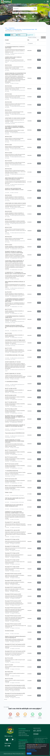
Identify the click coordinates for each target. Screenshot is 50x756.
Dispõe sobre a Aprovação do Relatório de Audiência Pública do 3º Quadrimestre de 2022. (15, 575)
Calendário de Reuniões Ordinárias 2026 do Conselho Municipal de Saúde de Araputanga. (15, 129)
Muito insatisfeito (10, 716)
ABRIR (39, 50)
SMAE (36, 12)
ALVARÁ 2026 (24, 17)
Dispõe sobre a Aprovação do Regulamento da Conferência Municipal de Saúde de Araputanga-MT (15, 602)
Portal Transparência (23, 742)
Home (6, 28)
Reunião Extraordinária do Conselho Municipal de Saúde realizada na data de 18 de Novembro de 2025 (15, 162)
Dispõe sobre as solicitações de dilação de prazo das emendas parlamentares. (15, 568)
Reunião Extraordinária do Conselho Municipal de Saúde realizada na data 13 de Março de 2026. (15, 87)
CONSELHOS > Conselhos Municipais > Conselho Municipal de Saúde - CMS (21, 29)
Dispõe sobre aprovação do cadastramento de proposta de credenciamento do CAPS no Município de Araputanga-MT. (15, 524)
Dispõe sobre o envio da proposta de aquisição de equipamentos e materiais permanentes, (15, 555)
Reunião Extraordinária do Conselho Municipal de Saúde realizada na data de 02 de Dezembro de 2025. (15, 154)
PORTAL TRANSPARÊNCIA (23, 12)
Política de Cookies (23, 734)
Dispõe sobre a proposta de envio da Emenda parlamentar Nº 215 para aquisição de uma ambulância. (15, 541)
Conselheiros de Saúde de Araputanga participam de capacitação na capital (15, 120)
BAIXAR (30, 35)
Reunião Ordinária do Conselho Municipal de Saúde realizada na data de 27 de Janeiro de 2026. (15, 138)
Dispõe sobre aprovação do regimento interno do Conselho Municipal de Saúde (15, 695)
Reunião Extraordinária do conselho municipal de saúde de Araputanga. (15, 659)
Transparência (11, 28)
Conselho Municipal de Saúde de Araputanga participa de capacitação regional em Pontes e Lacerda (15, 205)
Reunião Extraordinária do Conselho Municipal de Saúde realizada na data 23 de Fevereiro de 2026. (15, 95)
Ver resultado (6, 707)
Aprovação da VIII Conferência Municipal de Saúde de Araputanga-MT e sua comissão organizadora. (15, 653)
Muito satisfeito (40, 716)
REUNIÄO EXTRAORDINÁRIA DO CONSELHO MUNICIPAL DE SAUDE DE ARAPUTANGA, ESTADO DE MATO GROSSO (15, 221)
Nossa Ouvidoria (22, 743)
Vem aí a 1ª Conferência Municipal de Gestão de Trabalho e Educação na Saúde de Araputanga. (15, 472)
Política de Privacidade (24, 735)
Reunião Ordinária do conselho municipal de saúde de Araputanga (15, 666)
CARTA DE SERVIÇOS (16, 17)
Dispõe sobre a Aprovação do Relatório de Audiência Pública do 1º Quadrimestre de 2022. (15, 589)
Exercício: (7, 34)
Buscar (43, 37)
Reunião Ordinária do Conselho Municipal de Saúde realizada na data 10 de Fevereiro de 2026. (15, 112)
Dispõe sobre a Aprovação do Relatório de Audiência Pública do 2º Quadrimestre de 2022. (15, 582)
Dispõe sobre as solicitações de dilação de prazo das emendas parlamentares (15, 561)
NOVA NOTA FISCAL (33, 17)
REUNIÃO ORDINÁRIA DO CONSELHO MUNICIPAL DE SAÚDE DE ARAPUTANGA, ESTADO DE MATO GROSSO (15, 213)
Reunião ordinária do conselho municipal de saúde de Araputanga (15, 680)
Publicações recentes (23, 745)
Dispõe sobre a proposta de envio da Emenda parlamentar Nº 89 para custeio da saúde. (15, 548)
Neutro (25, 715)
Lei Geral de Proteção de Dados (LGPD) (24, 731)
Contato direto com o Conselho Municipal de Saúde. (15, 58)
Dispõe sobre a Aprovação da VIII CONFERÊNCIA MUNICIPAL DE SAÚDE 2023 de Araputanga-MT (15, 596)
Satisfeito (32, 715)
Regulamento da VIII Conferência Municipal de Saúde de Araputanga (15, 646)
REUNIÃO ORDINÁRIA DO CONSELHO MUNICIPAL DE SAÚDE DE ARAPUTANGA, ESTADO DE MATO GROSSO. (15, 293)
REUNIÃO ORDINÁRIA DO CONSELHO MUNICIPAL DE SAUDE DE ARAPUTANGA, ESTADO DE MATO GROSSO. (15, 197)
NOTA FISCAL (15, 12)
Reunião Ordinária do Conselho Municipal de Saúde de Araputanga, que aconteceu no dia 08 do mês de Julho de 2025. (15, 229)
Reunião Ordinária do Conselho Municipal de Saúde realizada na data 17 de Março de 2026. (15, 67)
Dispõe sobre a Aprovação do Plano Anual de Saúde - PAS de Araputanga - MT (15, 625)
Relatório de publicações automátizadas (24, 747)
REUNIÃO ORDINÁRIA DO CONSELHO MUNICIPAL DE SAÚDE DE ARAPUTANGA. (15, 311)
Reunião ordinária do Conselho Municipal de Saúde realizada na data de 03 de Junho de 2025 (15, 238)
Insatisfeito (17, 715)
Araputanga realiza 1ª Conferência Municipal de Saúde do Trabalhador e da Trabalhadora (15, 342)
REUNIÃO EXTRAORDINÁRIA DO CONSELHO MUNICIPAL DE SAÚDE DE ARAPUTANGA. (15, 397)
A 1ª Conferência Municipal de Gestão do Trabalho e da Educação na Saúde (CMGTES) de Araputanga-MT (15, 418)
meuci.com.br (27, 753)
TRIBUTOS (31, 12)
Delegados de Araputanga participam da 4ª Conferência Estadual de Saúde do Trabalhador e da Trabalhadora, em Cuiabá (15, 284)
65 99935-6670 (37, 744)
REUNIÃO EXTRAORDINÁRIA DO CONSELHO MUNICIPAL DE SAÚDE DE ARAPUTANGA (15, 487)
